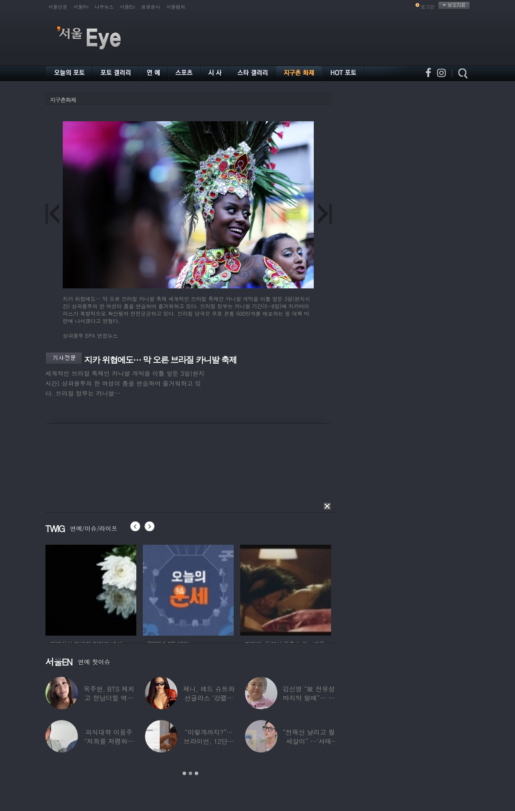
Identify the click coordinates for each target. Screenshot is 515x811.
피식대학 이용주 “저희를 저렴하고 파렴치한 (109, 741)
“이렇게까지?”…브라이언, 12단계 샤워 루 (208, 741)
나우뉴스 (104, 6)
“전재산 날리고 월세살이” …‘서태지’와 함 (309, 741)
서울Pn (81, 6)
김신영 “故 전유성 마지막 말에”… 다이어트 (309, 697)
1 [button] (184, 773)
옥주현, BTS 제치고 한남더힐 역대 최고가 (108, 697)
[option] (90, 589)
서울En (127, 6)
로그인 (428, 6)
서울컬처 (175, 6)
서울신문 (58, 6)
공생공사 (150, 6)
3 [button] (196, 773)
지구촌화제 (63, 100)
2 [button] (190, 773)
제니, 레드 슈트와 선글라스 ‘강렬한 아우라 (208, 697)
